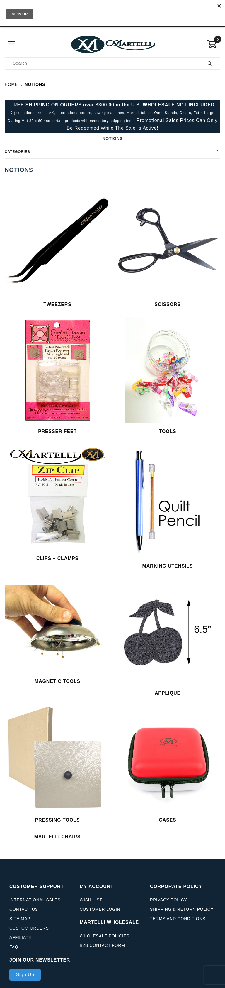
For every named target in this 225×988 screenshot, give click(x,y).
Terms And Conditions (177, 922)
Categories (17, 152)
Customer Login (100, 913)
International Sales (35, 904)
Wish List (91, 904)
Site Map (19, 922)
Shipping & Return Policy (182, 913)
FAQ (13, 951)
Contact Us (23, 913)
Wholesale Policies (104, 939)
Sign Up (25, 978)
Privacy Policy (168, 904)
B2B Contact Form (102, 949)
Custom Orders (29, 932)
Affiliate (20, 941)
